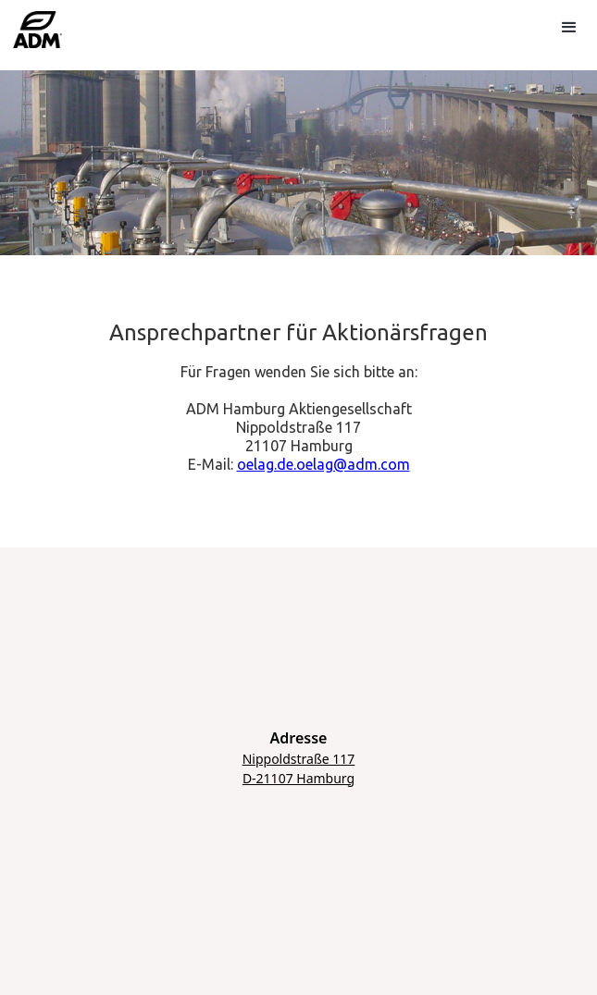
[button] (567, 26)
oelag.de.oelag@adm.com (323, 464)
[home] (38, 35)
